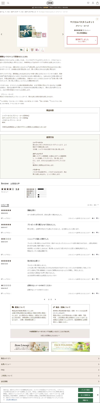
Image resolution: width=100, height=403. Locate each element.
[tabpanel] (32, 31)
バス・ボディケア (12, 12)
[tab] (5, 205)
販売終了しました (82, 41)
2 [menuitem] (51, 299)
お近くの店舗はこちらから (49, 335)
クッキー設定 (86, 390)
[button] (6, 218)
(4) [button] (35, 189)
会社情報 (4, 381)
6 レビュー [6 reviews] (87, 30)
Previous (2, 34)
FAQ (2, 370)
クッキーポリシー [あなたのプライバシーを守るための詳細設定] (11, 399)
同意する (85, 400)
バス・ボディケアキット (28, 12)
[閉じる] (98, 395)
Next (62, 34)
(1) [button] (35, 195)
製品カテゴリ (6, 358)
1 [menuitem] (48, 299)
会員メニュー (6, 364)
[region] (50, 395)
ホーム (2, 12)
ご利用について (6, 376)
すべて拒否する (85, 395)
